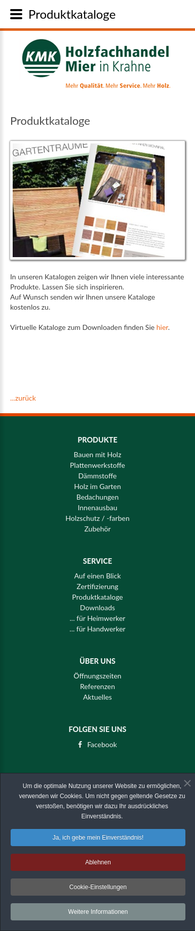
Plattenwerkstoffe (97, 460)
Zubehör (98, 524)
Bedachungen (97, 492)
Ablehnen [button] (98, 863)
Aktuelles (97, 693)
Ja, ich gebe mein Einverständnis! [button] (98, 838)
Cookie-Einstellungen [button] (98, 888)
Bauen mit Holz (97, 450)
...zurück (23, 398)
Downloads (97, 603)
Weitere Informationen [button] (98, 912)
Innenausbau (97, 503)
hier (162, 327)
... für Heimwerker (98, 613)
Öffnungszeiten (97, 671)
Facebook (102, 740)
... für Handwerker (97, 624)
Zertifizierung (97, 581)
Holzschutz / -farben (97, 513)
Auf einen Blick (97, 571)
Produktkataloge (97, 592)
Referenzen (97, 682)
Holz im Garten (97, 481)
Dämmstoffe (98, 471)
